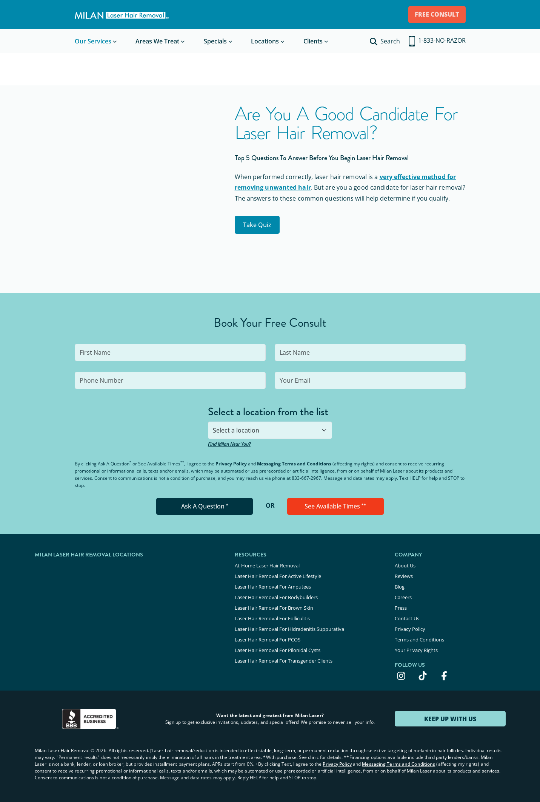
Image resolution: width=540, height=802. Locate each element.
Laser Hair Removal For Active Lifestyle (278, 575)
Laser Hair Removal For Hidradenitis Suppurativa (289, 626)
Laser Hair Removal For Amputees (273, 585)
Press (401, 606)
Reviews (404, 575)
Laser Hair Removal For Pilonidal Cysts (277, 646)
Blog (400, 585)
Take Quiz (258, 224)
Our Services (93, 41)
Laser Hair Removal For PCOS (267, 636)
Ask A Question (204, 506)
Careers (403, 595)
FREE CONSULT (436, 14)
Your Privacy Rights (416, 646)
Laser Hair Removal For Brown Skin (274, 606)
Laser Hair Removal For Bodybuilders (276, 595)
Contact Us (407, 616)
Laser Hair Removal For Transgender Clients (283, 657)
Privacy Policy (231, 463)
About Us (405, 565)
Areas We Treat (157, 41)
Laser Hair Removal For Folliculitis (272, 616)
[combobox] (270, 430)
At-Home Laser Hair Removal (267, 565)
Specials (215, 41)
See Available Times (335, 506)
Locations (265, 41)
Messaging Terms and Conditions (294, 463)
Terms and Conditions (419, 636)
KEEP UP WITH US (450, 715)
